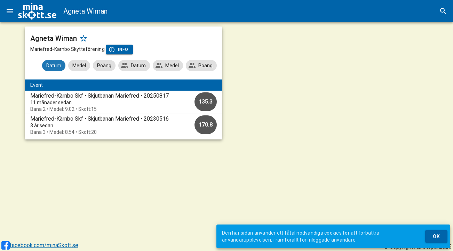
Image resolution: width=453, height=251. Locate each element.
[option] (124, 102)
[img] (37, 11)
